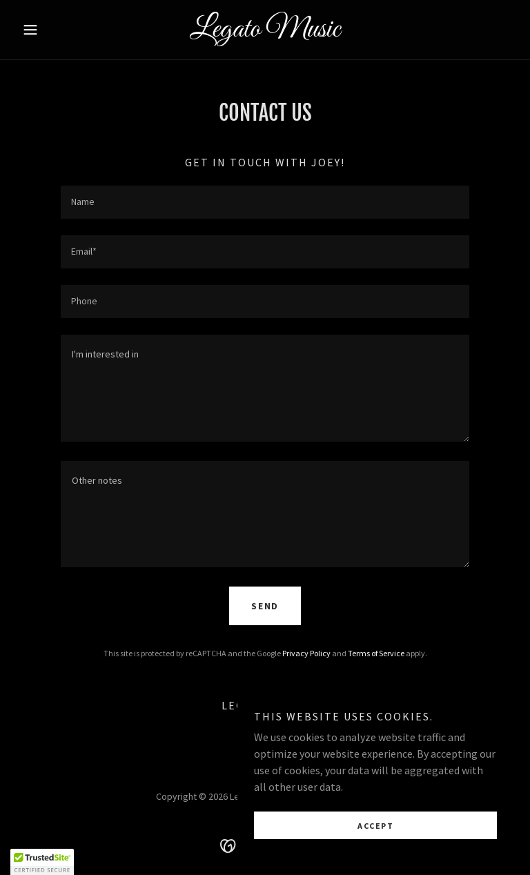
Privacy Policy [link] (306, 653)
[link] (265, 32)
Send (265, 606)
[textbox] (265, 202)
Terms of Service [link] (376, 653)
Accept (375, 825)
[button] (54, 29)
